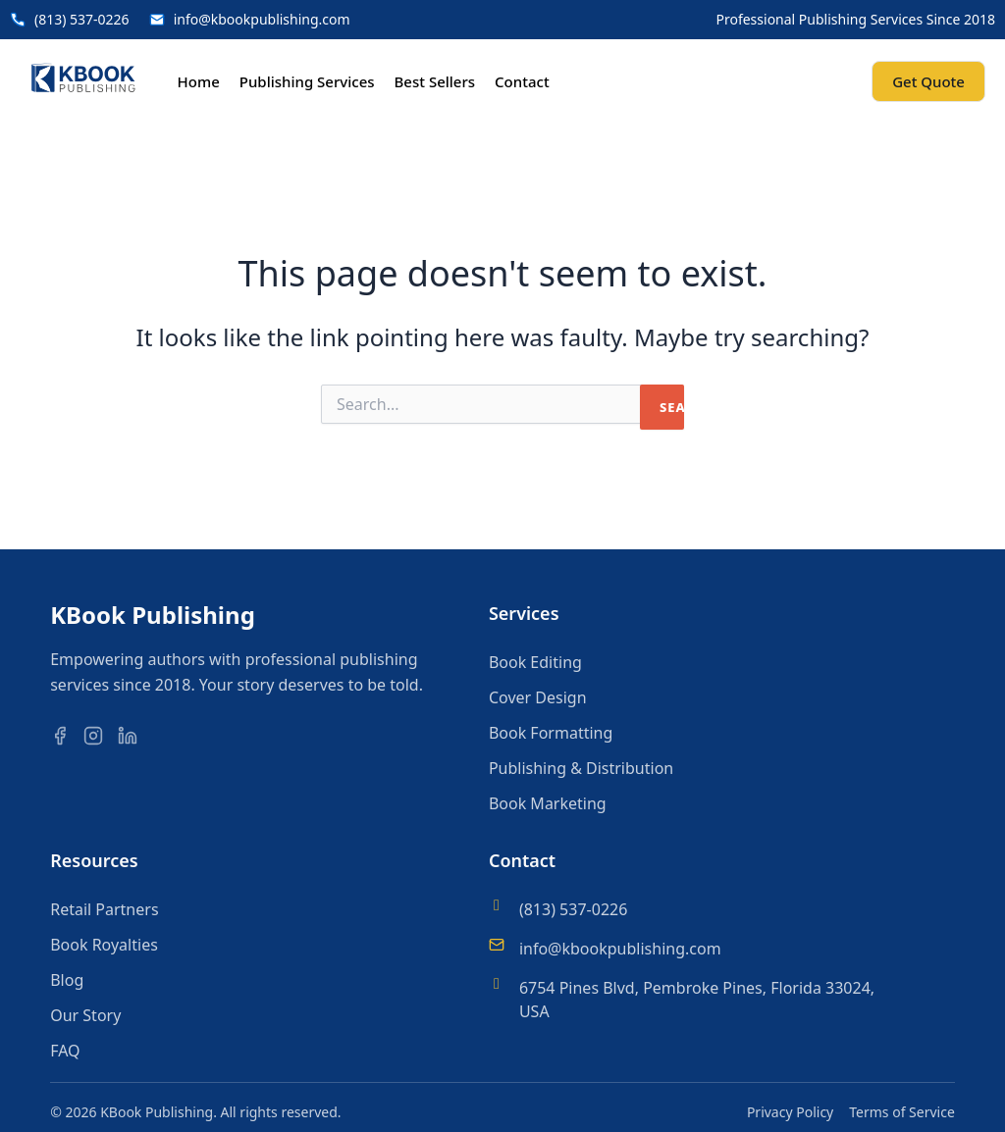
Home (199, 81)
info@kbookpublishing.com (620, 948)
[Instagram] (98, 735)
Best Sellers (435, 81)
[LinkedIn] (132, 735)
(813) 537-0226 (573, 909)
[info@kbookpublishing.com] (496, 944)
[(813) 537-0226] (496, 905)
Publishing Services (307, 81)
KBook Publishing (152, 614)
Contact (522, 81)
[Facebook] (64, 735)
